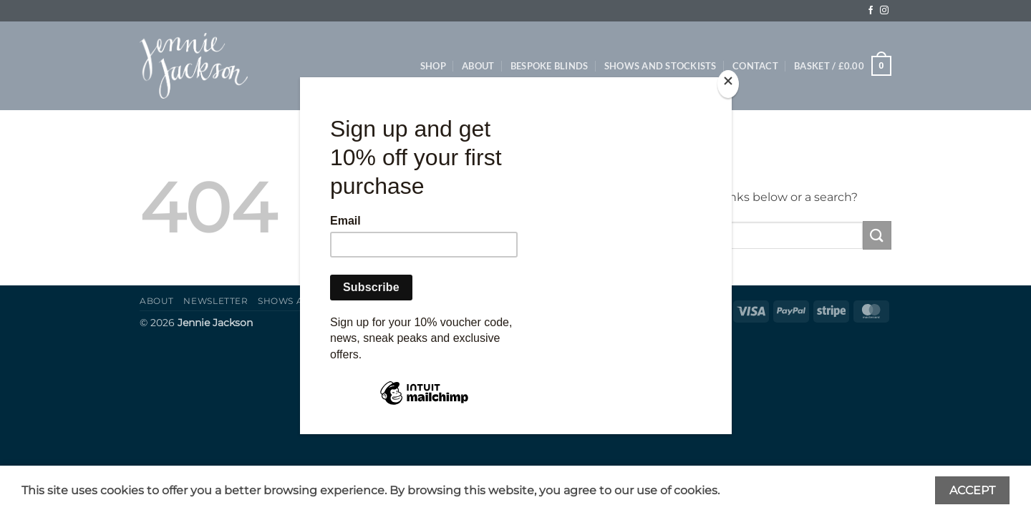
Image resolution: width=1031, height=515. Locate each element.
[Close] (728, 84)
